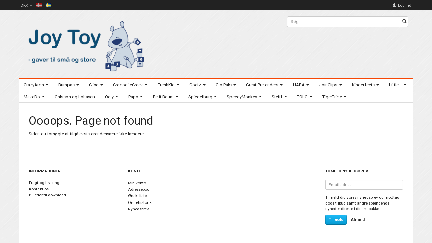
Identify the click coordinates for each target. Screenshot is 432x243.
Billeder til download (47, 195)
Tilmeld (336, 219)
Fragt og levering (44, 182)
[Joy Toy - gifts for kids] (84, 44)
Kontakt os (39, 189)
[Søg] (404, 22)
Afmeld (358, 219)
